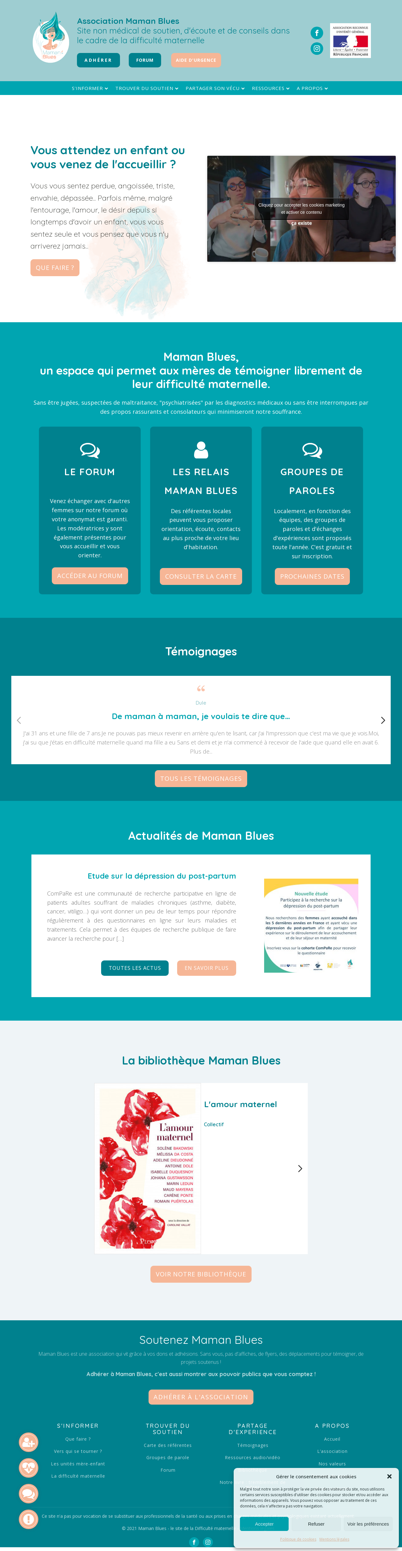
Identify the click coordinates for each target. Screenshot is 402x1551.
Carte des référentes (168, 1445)
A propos (313, 88)
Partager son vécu (216, 88)
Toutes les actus (135, 968)
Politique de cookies (298, 1539)
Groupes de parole (167, 1457)
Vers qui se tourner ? (78, 1451)
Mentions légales (334, 1539)
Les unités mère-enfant (78, 1463)
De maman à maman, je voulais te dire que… (201, 716)
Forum (168, 1470)
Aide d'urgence (196, 60)
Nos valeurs (332, 1463)
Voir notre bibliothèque (201, 1274)
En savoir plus (207, 968)
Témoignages (253, 1445)
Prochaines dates (312, 576)
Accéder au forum (90, 575)
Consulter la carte (201, 576)
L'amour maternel (240, 1104)
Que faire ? (55, 267)
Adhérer (98, 60)
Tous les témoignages (201, 778)
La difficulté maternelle (78, 1476)
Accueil (332, 1439)
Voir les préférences (368, 1524)
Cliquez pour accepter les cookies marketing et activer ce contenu (301, 208)
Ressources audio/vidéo (252, 1457)
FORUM (145, 60)
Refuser (316, 1524)
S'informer (91, 88)
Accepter (264, 1524)
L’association (332, 1451)
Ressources (271, 88)
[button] (389, 1476)
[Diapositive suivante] (383, 720)
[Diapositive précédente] (18, 720)
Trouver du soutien (147, 88)
